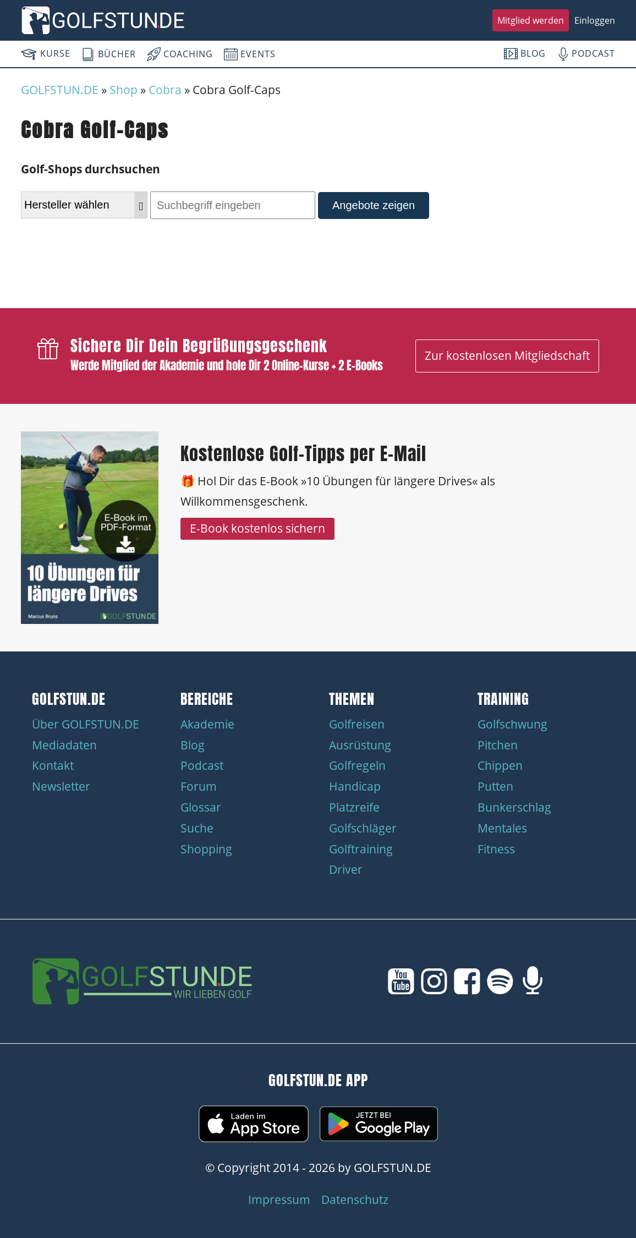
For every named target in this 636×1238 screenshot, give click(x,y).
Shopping (206, 849)
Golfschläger (363, 828)
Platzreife (354, 807)
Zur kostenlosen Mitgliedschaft (507, 355)
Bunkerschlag (514, 807)
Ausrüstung (360, 745)
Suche (196, 828)
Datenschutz (354, 1199)
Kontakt (53, 765)
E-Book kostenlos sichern (257, 528)
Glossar (200, 807)
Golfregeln (357, 765)
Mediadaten (64, 745)
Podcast (201, 765)
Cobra (165, 89)
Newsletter (61, 786)
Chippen (500, 765)
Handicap (355, 786)
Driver (346, 869)
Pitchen (498, 745)
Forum (198, 786)
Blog (192, 745)
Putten (495, 786)
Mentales (502, 828)
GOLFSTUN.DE (59, 89)
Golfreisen (357, 724)
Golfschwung (512, 724)
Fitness (496, 849)
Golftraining (361, 849)
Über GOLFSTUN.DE (85, 724)
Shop (123, 89)
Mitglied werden (530, 20)
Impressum (279, 1199)
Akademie (207, 724)
